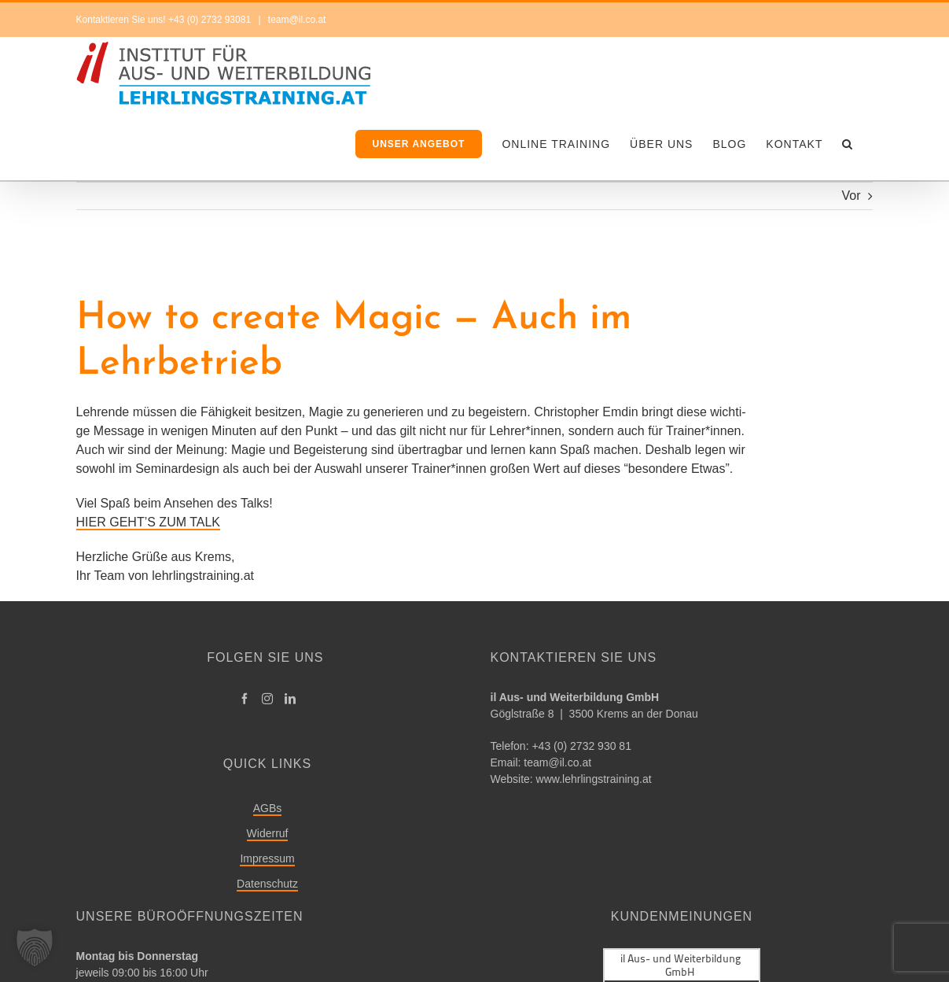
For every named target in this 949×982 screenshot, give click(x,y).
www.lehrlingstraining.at (594, 779)
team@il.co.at (296, 19)
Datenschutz (267, 883)
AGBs (267, 808)
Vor (850, 195)
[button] (847, 144)
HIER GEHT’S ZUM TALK (148, 522)
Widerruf (268, 833)
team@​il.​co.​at (557, 762)
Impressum (267, 858)
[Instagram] (267, 698)
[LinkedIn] (290, 698)
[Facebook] (244, 698)
